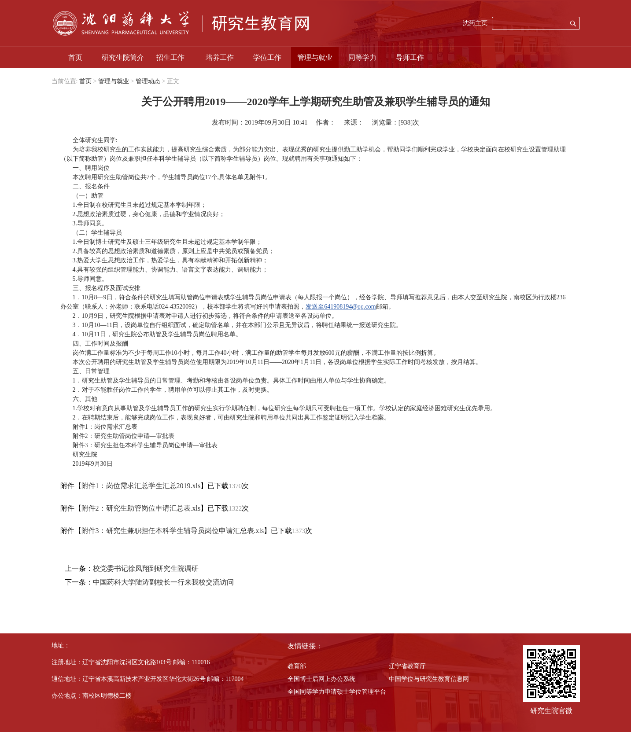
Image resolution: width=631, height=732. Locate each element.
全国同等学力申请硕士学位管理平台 (337, 691)
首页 (75, 57)
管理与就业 (314, 57)
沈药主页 (475, 23)
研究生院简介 (123, 57)
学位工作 (267, 57)
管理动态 (148, 81)
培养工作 (220, 57)
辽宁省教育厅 (407, 666)
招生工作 (170, 57)
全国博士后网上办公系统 (321, 679)
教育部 (297, 666)
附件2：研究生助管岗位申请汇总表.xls (141, 508)
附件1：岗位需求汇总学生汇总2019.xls (141, 485)
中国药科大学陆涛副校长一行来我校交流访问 (163, 582)
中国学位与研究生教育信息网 (429, 679)
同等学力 (362, 57)
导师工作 (410, 57)
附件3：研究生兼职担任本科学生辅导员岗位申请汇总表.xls (172, 530)
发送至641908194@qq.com (341, 306)
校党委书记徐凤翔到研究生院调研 (146, 568)
